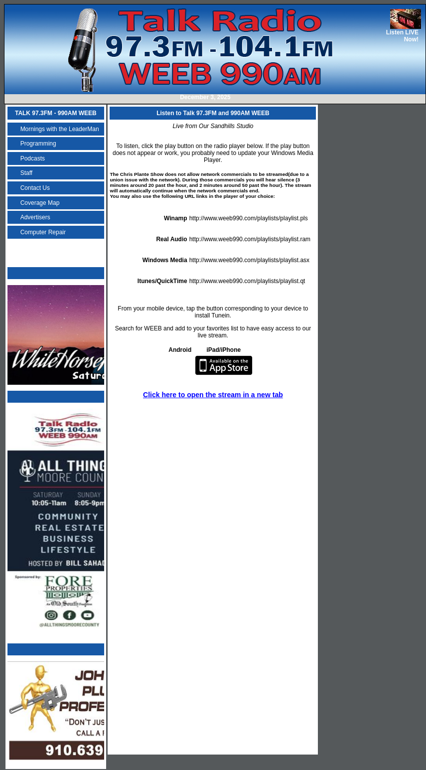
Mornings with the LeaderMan (59, 129)
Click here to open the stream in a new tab (213, 395)
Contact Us (35, 187)
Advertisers (35, 217)
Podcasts (32, 158)
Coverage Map (40, 202)
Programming (38, 143)
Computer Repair (43, 232)
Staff (26, 172)
